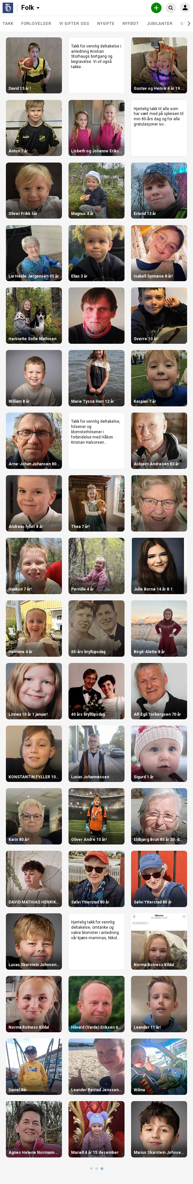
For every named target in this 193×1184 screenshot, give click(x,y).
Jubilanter (160, 23)
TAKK (8, 23)
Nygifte (105, 23)
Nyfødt (131, 23)
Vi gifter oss (74, 23)
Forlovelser (36, 23)
